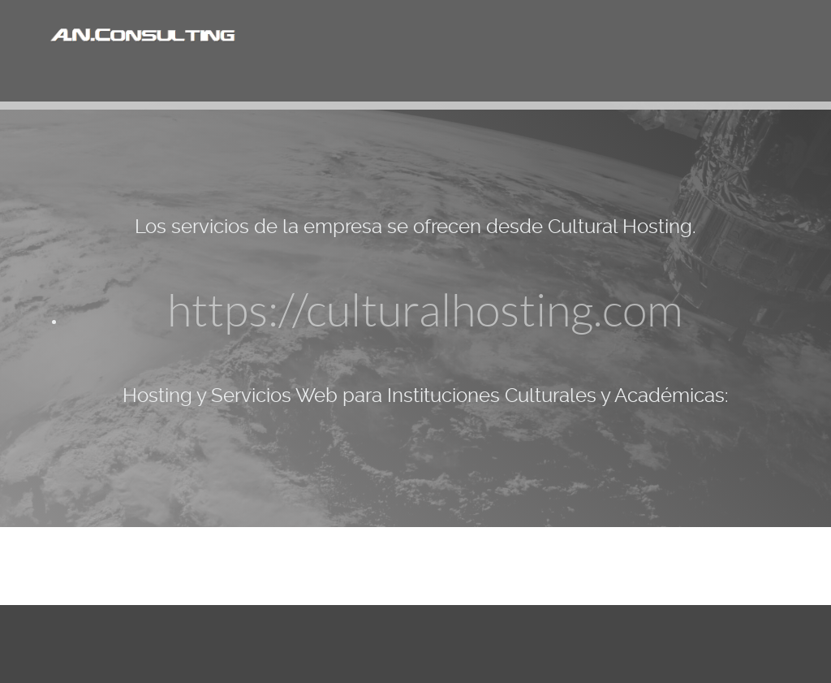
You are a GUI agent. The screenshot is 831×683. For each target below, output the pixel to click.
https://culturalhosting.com (425, 311)
